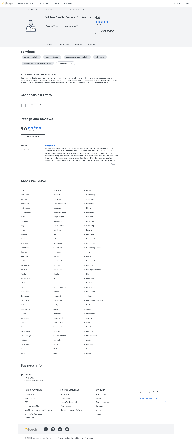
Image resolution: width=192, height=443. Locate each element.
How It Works (30, 394)
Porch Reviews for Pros (70, 402)
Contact (99, 410)
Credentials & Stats (36, 95)
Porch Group (101, 394)
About (98, 398)
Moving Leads (66, 406)
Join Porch (64, 394)
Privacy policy (64, 438)
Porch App (68, 3)
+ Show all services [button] (65, 63)
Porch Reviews (102, 402)
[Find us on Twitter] (60, 429)
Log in (187, 3)
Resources (65, 398)
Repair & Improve (25, 3)
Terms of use (51, 438)
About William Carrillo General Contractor (38, 74)
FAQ (26, 402)
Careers (99, 406)
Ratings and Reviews (37, 119)
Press (98, 414)
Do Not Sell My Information (82, 438)
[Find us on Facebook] (46, 429)
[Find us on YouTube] (67, 429)
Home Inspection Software (72, 410)
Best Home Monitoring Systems (38, 410)
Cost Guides (43, 3)
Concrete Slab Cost (33, 414)
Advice (56, 3)
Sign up (176, 3)
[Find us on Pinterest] (53, 429)
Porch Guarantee (32, 398)
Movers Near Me (32, 406)
